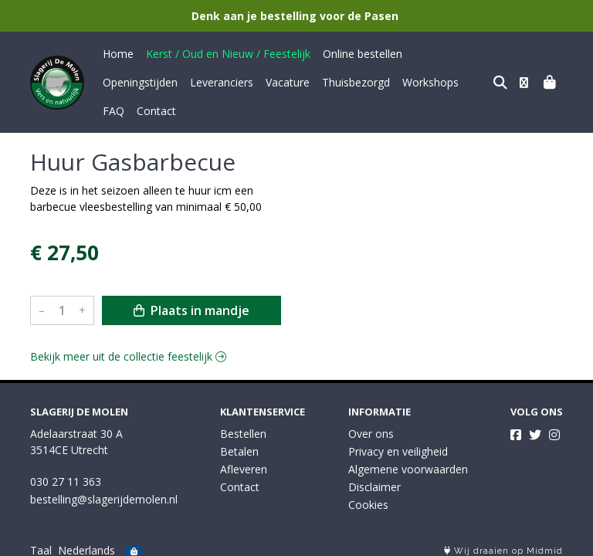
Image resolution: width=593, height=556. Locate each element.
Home (118, 53)
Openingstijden (452, 53)
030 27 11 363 (65, 473)
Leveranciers (134, 82)
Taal (41, 541)
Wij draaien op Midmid (503, 542)
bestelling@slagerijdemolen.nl (104, 490)
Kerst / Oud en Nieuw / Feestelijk (228, 53)
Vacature (200, 82)
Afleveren (243, 460)
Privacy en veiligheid (398, 443)
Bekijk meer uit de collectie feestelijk (128, 327)
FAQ (394, 82)
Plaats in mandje (191, 281)
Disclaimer (374, 478)
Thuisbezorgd (269, 82)
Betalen (239, 443)
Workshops (343, 82)
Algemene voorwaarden (408, 460)
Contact (437, 82)
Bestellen (243, 425)
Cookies (368, 496)
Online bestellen (362, 53)
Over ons (371, 425)
